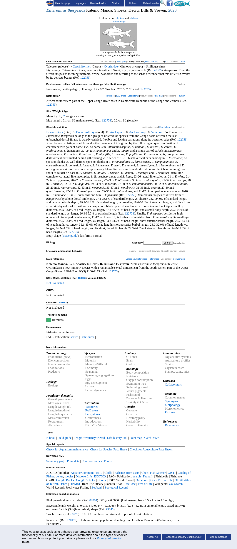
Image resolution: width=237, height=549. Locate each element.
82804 (93, 500)
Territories (110, 96)
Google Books (65, 480)
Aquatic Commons (82, 472)
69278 (74, 514)
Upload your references (136, 259)
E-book (50, 438)
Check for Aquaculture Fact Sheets (151, 449)
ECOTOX (100, 476)
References (154, 259)
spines (59, 132)
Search (178, 484)
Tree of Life (145, 484)
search (75, 337)
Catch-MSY (151, 438)
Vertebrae (157, 132)
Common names (92, 461)
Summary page (55, 461)
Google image (118, 21)
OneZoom (142, 480)
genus (147, 61)
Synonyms (121, 61)
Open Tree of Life (161, 480)
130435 (82, 278)
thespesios (76, 10)
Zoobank (96, 487)
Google (102, 480)
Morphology (164, 127)
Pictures (170, 412)
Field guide (64, 438)
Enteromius (56, 10)
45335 (158, 70)
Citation (115, 3)
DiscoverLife (84, 476)
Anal (113, 132)
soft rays (90, 132)
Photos (108, 461)
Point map (158, 96)
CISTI (172, 472)
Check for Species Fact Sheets (109, 449)
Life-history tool (117, 438)
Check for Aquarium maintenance (67, 449)
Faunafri (181, 96)
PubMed (74, 484)
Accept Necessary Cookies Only (183, 537)
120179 (71, 520)
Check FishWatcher (153, 472)
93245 (110, 509)
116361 (63, 302)
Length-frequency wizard (89, 438)
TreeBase (130, 484)
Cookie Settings (218, 537)
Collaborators (179, 259)
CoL (167, 61)
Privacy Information (109, 538)
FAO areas (121, 96)
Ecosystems (133, 96)
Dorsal (50, 132)
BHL (99, 472)
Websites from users (126, 472)
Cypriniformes (82, 66)
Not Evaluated (55, 283)
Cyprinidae (111, 66)
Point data (73, 461)
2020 (172, 10)
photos (120, 18)
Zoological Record (116, 487)
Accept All (152, 537)
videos (134, 18)
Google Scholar (85, 480)
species (154, 61)
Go (171, 484)
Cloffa (182, 61)
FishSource (87, 337)
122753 (84, 77)
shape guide (70, 235)
